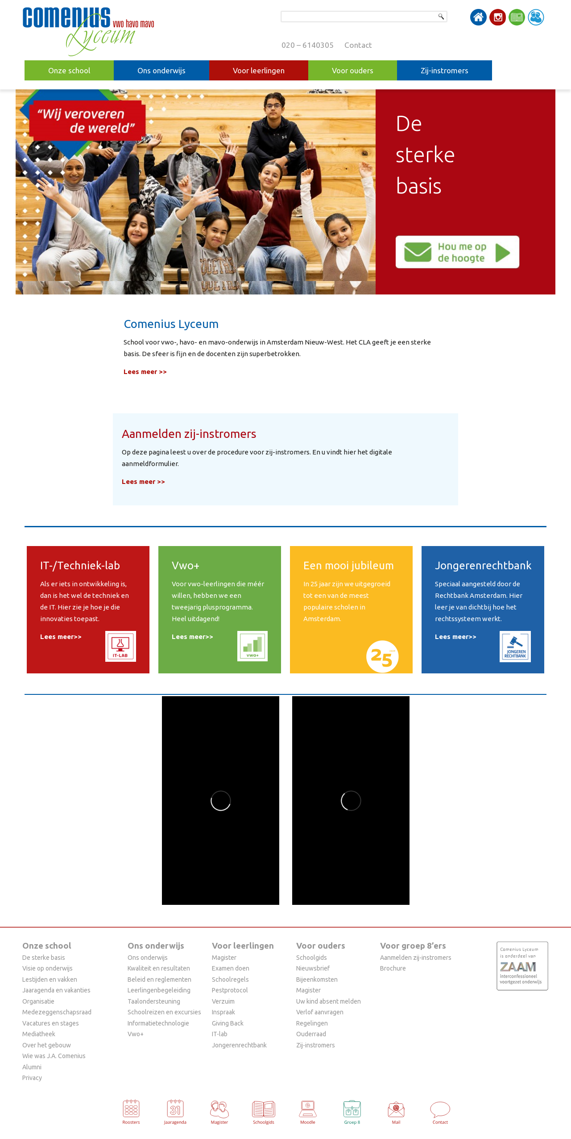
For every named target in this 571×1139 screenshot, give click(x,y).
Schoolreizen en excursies (164, 1012)
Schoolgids (311, 957)
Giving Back (228, 1023)
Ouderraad (311, 1034)
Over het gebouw (46, 1045)
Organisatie (38, 1001)
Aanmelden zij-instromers (415, 957)
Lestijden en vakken (49, 979)
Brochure (393, 968)
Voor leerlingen (259, 70)
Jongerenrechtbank (239, 1045)
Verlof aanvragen (319, 1012)
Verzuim (223, 1001)
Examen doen (230, 968)
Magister (224, 957)
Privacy (32, 1077)
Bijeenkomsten (317, 979)
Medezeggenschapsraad (56, 1012)
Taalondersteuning (154, 1001)
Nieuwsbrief (313, 968)
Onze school (69, 70)
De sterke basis (43, 957)
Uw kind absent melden (328, 1001)
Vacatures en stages (50, 1023)
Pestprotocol (230, 990)
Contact (358, 45)
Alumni (31, 1067)
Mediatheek (38, 1034)
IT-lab (220, 1034)
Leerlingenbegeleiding (159, 990)
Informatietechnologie (158, 1023)
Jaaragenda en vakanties (56, 990)
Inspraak (223, 1012)
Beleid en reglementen (159, 979)
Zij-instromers (444, 70)
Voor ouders (352, 70)
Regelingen (312, 1023)
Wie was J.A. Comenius (54, 1055)
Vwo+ (136, 1034)
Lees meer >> (145, 371)
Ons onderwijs (161, 70)
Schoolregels (230, 979)
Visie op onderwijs (47, 968)
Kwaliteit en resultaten (159, 968)
